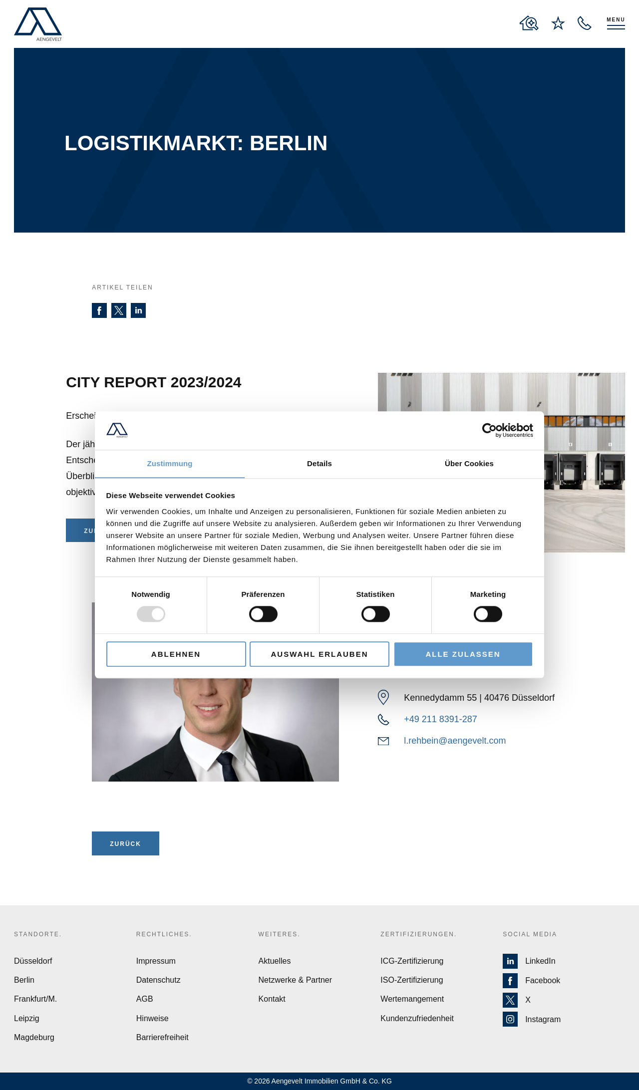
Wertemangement (412, 999)
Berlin (24, 980)
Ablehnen (176, 654)
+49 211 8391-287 (440, 719)
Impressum (156, 961)
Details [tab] (319, 463)
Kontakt (272, 999)
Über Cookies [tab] (469, 463)
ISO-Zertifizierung (411, 980)
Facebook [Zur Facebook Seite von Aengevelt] (531, 980)
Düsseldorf (33, 961)
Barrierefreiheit (162, 1037)
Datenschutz (158, 980)
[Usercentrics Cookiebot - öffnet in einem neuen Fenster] (489, 430)
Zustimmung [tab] (170, 463)
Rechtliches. (164, 934)
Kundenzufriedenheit (417, 1018)
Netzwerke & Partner (295, 980)
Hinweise (152, 1018)
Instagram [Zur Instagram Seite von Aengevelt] (532, 1019)
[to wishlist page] (558, 23)
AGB (144, 999)
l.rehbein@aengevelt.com (455, 741)
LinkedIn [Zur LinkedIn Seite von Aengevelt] (529, 961)
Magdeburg (34, 1037)
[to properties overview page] (529, 22)
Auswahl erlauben (319, 654)
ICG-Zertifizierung (411, 961)
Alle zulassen (462, 654)
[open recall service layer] (585, 23)
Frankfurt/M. (35, 999)
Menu (616, 19)
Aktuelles (275, 961)
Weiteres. (280, 934)
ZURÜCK (125, 843)
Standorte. (38, 934)
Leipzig (26, 1018)
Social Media (530, 934)
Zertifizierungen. (418, 934)
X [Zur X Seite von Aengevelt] (517, 1000)
